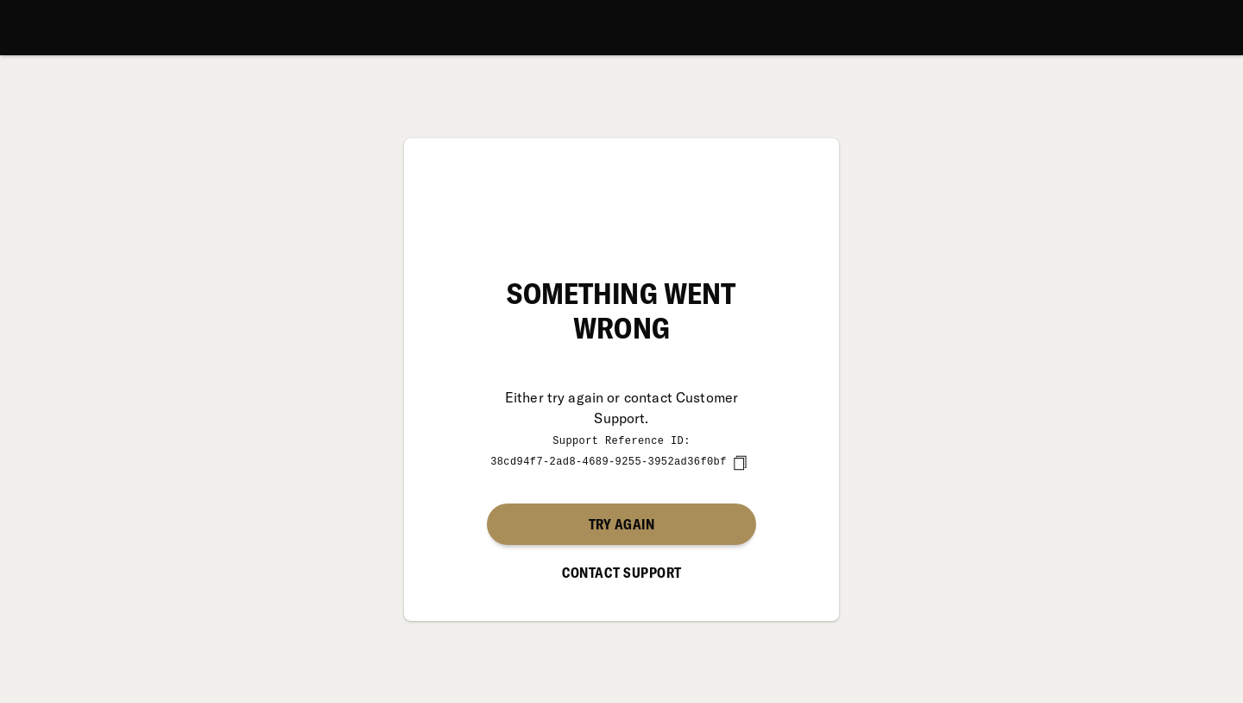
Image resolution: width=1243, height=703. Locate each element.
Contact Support (622, 571)
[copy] (740, 462)
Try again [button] (621, 523)
